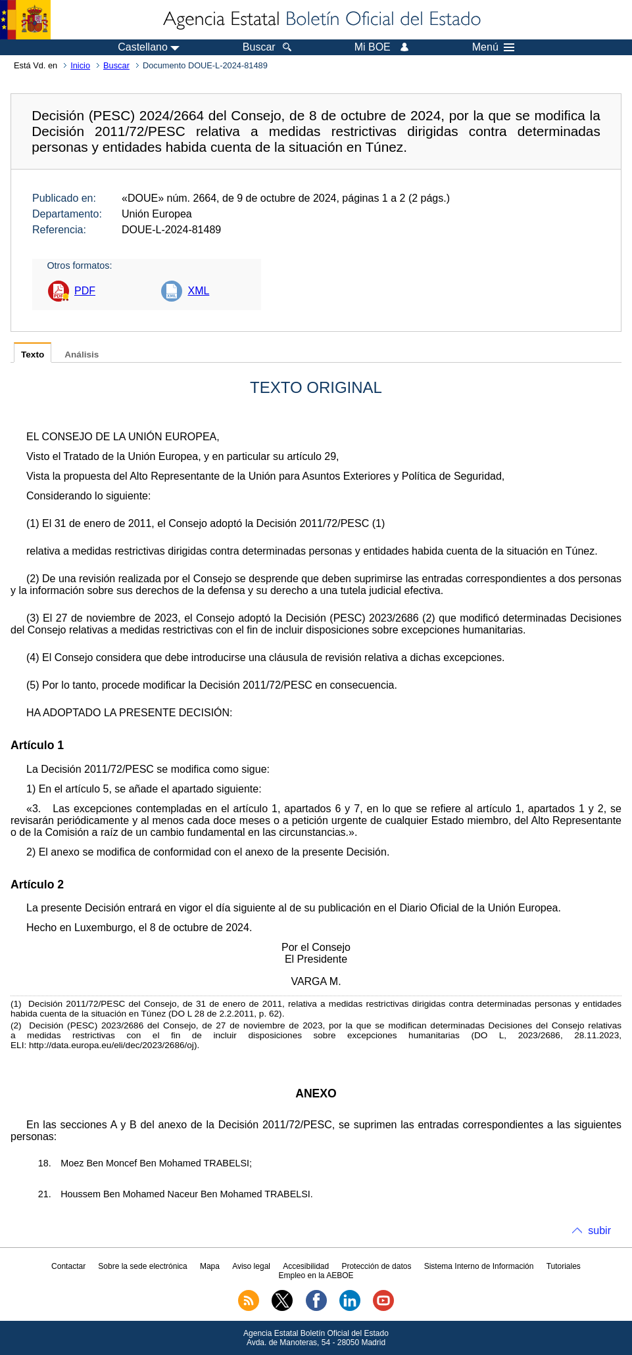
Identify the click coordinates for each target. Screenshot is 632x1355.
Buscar (116, 65)
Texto (32, 354)
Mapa (210, 1266)
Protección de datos (376, 1266)
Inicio (80, 65)
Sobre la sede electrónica (142, 1266)
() (16, 1004)
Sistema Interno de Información (479, 1266)
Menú (493, 47)
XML (198, 290)
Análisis (81, 354)
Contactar (68, 1266)
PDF (84, 290)
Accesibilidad (306, 1266)
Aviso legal (251, 1266)
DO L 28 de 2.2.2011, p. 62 (226, 1014)
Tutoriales (564, 1266)
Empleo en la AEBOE (315, 1275)
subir (599, 1230)
